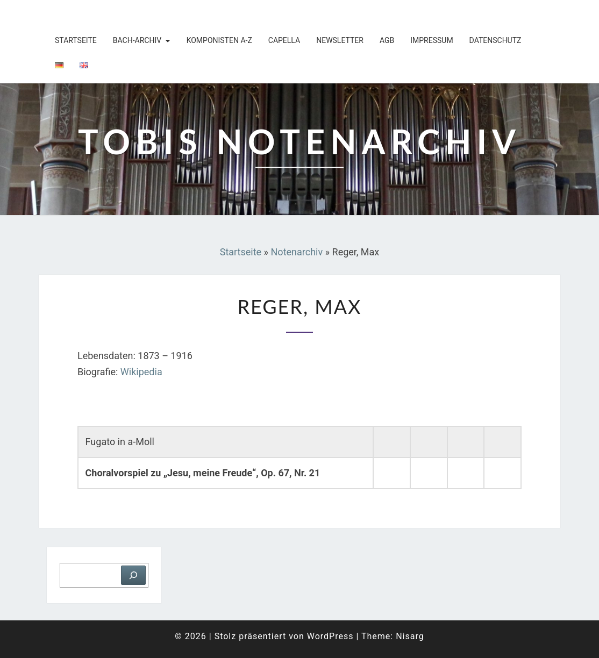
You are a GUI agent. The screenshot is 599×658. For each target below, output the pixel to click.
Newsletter (339, 40)
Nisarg (410, 636)
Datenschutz (495, 40)
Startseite (76, 40)
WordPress (330, 636)
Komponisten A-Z (219, 40)
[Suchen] (133, 575)
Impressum (431, 40)
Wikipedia (141, 371)
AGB (387, 40)
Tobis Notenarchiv (108, 13)
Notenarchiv (297, 252)
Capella (284, 40)
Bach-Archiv (137, 40)
